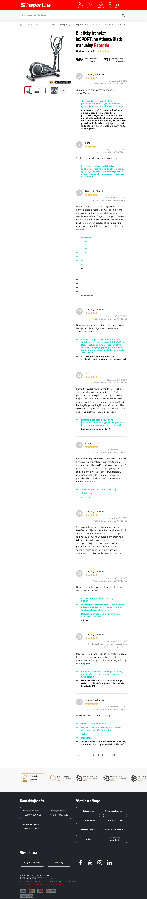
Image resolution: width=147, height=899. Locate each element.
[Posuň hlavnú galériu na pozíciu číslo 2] (45, 90)
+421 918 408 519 (52, 878)
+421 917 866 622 (59, 813)
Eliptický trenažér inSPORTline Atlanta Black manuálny (101, 24)
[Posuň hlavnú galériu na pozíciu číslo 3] (54, 90)
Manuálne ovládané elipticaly (57, 24)
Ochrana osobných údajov (32, 884)
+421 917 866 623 (31, 813)
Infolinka (24, 875)
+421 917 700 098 (39, 875)
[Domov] (21, 25)
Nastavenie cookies (55, 884)
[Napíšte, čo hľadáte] (73, 15)
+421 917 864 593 (32, 826)
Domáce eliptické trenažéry (25, 24)
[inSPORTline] (35, 5)
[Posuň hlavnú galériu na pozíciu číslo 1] (37, 90)
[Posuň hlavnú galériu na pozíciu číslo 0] (28, 90)
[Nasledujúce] (124, 755)
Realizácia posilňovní (31, 878)
